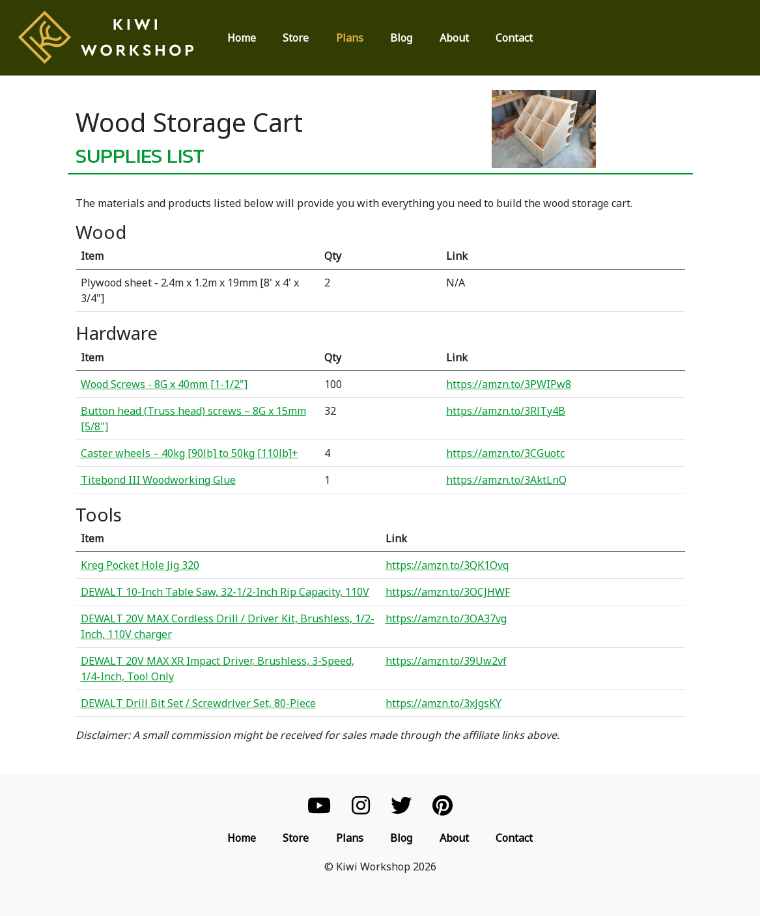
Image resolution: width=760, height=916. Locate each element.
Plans (349, 38)
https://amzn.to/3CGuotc (505, 453)
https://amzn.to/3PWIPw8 (508, 384)
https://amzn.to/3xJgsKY (443, 703)
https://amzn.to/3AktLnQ (506, 480)
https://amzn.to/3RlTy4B (505, 411)
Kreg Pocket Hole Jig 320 (140, 565)
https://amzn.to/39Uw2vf (446, 661)
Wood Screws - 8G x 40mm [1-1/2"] (164, 384)
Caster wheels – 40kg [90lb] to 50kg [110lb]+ (189, 453)
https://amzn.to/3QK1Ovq (447, 565)
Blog (401, 38)
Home (241, 38)
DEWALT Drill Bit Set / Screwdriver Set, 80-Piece (198, 703)
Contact (514, 38)
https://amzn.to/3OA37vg (446, 618)
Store (296, 38)
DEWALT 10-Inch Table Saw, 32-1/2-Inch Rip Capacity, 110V (225, 592)
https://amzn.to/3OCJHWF (448, 592)
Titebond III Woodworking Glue (158, 480)
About (454, 38)
